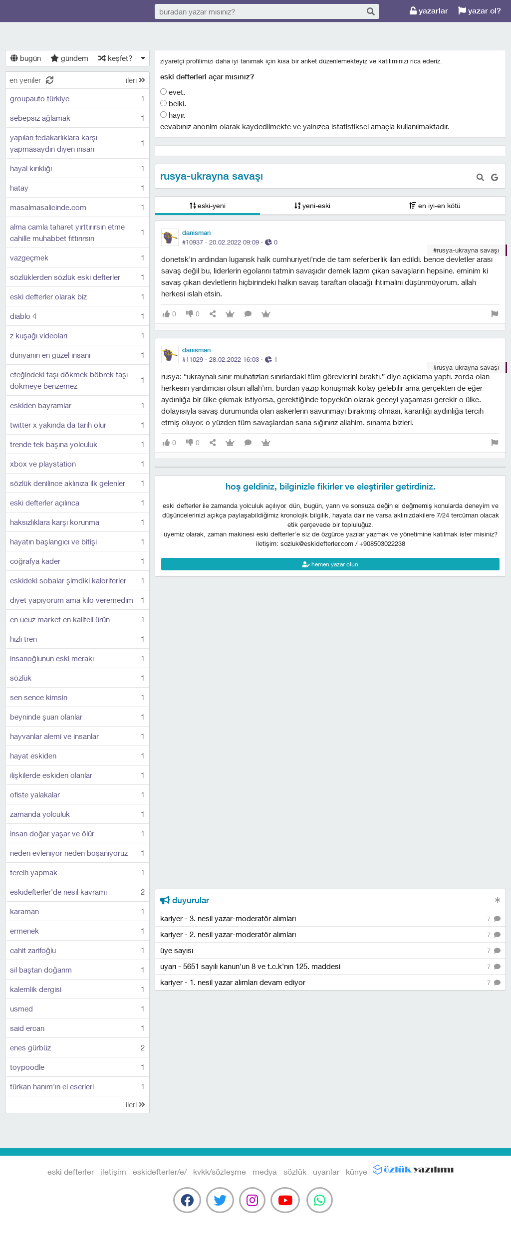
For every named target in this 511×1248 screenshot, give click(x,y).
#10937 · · (229, 242)
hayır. (173, 114)
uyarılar (326, 1171)
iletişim (113, 1171)
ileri (135, 79)
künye (356, 1171)
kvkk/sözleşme (219, 1171)
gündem (69, 57)
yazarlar (429, 10)
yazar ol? (479, 10)
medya (265, 1171)
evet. (172, 91)
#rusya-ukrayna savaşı (466, 250)
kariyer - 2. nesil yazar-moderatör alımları (330, 935)
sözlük (294, 1171)
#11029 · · (229, 359)
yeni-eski (312, 205)
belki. (173, 103)
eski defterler (55, 11)
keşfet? (115, 57)
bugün (25, 57)
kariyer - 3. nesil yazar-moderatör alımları (330, 919)
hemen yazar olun (330, 564)
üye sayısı (330, 951)
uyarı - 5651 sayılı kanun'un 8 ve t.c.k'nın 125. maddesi (330, 967)
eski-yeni (208, 205)
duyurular (184, 900)
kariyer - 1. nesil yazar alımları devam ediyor (330, 983)
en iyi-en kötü (435, 205)
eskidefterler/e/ (160, 1171)
